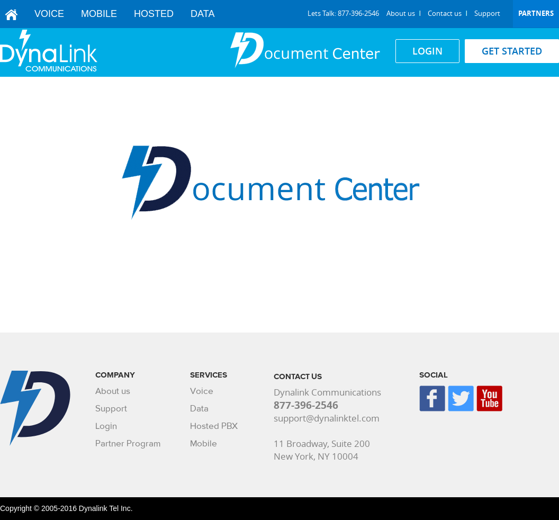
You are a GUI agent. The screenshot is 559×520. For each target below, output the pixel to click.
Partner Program (127, 443)
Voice (49, 13)
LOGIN (427, 50)
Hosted (154, 13)
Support (487, 13)
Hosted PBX (214, 426)
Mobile (99, 13)
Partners (536, 13)
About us (400, 13)
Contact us (445, 13)
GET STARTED (512, 50)
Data (202, 13)
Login (106, 426)
